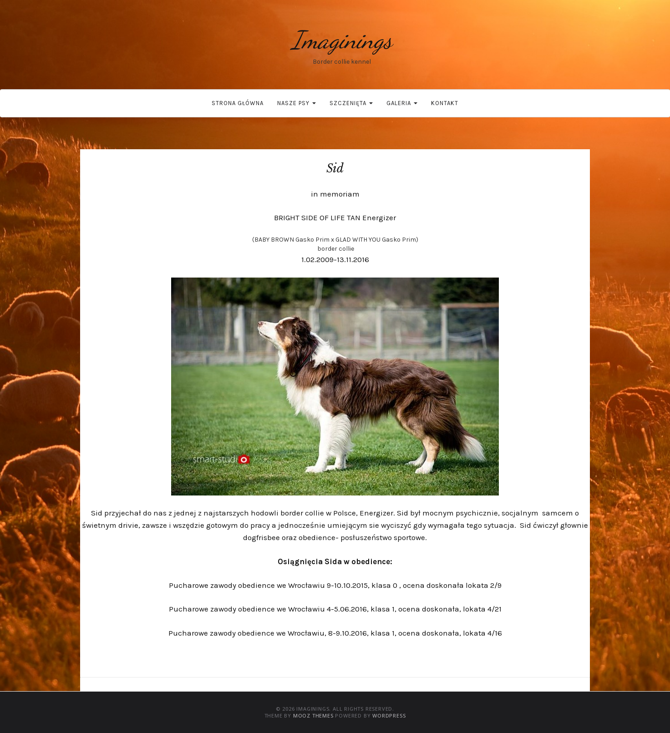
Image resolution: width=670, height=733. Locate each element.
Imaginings (341, 40)
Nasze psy (296, 103)
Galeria (401, 103)
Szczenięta (351, 103)
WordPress (389, 715)
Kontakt (444, 103)
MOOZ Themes (313, 715)
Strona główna (238, 103)
